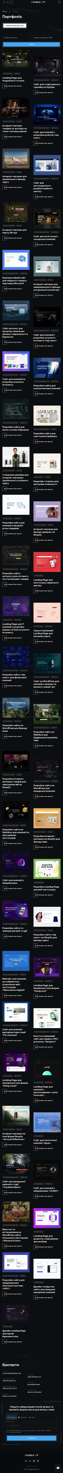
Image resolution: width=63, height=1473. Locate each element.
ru (8, 2)
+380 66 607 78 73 (9, 1388)
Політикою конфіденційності (28, 1430)
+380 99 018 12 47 (34, 1377)
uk (11, 2)
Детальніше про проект (13, 86)
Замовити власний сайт (15, 26)
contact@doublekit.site (11, 1373)
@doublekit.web (33, 1384)
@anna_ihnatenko (34, 1392)
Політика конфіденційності (32, 1469)
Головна (4, 11)
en (4, 2)
